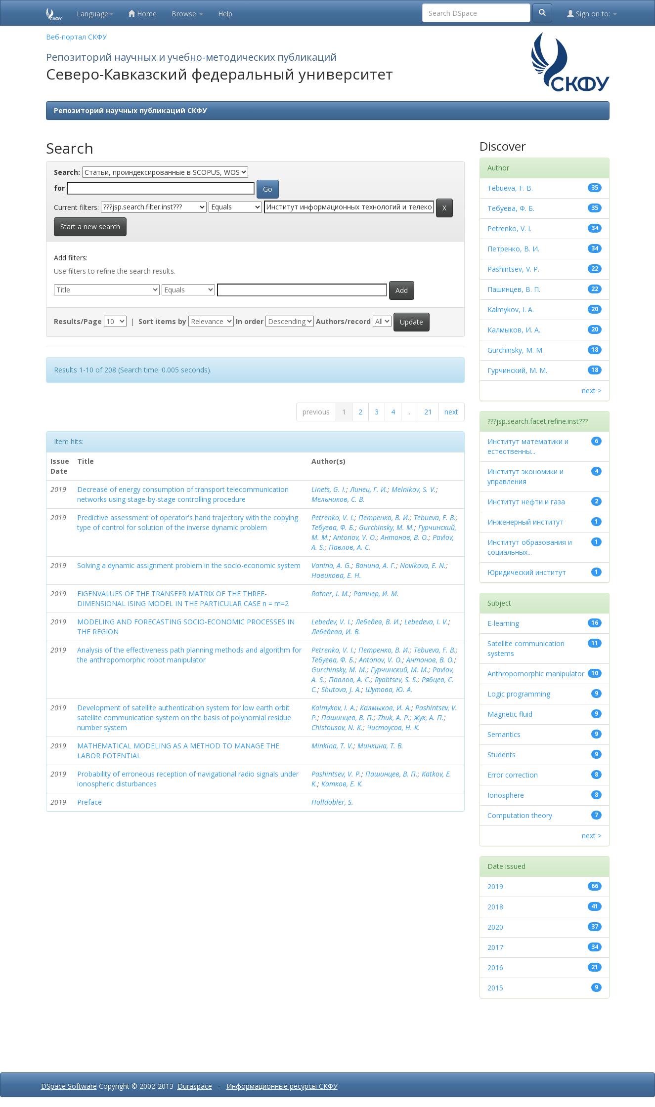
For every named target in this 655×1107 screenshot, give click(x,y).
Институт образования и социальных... (529, 547)
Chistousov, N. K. (337, 727)
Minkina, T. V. (332, 745)
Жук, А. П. (429, 717)
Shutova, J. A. (341, 689)
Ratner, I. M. (330, 593)
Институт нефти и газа (526, 501)
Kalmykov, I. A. (333, 707)
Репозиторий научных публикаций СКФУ (130, 110)
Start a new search (90, 226)
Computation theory (519, 815)
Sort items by (162, 321)
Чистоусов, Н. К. (393, 727)
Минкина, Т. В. (380, 745)
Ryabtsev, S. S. (396, 679)
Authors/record (343, 321)
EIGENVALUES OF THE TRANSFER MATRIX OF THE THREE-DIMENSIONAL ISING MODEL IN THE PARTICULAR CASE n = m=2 (183, 598)
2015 (495, 987)
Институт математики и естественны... (527, 446)
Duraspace (194, 1086)
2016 (495, 967)
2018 (495, 906)
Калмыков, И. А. (385, 707)
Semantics (504, 734)
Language (95, 13)
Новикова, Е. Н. (336, 575)
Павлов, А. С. (350, 547)
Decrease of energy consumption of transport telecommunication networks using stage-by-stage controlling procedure (183, 494)
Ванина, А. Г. (375, 565)
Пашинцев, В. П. (347, 717)
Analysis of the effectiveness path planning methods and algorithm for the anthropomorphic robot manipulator (189, 654)
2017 (495, 947)
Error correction (512, 774)
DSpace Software (69, 1086)
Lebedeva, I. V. (426, 621)
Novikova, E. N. (423, 565)
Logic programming (518, 693)
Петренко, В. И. (384, 517)
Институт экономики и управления (525, 476)
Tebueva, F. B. (435, 517)
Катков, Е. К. (342, 783)
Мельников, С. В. (338, 499)
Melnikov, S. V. (414, 489)
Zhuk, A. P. (394, 717)
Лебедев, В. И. (377, 621)
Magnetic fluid (509, 714)
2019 (495, 886)
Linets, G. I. (328, 489)
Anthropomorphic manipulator (535, 673)
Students (501, 754)
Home (142, 13)
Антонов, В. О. (405, 537)
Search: (67, 172)
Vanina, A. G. (331, 565)
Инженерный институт (525, 522)
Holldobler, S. (332, 802)
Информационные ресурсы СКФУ (282, 1086)
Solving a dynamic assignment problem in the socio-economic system (189, 565)
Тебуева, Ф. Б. (333, 527)
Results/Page (78, 321)
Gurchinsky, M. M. (386, 527)
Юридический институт (526, 572)
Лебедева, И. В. (335, 631)
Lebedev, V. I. (331, 621)
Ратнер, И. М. (376, 593)
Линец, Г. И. (369, 489)
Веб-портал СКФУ (76, 36)
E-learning (503, 623)
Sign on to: (592, 13)
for (59, 188)
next (451, 411)
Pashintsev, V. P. (336, 774)
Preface (89, 802)
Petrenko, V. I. (332, 517)
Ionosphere (505, 795)
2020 (495, 927)
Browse (187, 13)
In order (249, 321)
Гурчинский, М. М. (400, 669)
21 (428, 411)
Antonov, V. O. (355, 537)
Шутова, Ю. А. (389, 689)
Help (225, 13)
